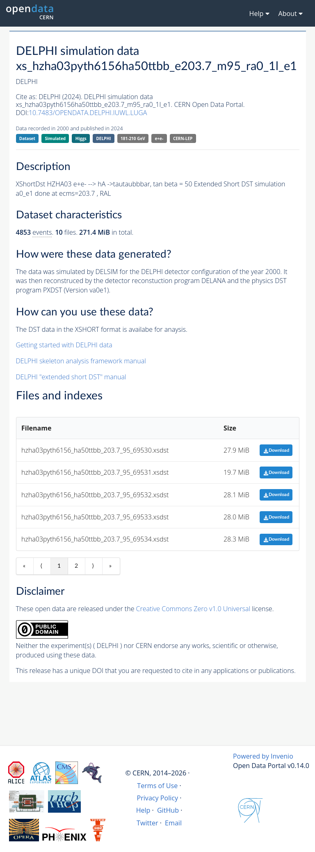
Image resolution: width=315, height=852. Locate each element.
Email (173, 822)
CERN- (182, 139)
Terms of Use (157, 785)
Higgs (81, 138)
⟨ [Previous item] (41, 566)
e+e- (159, 138)
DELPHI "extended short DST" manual (71, 376)
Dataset (27, 138)
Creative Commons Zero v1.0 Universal (193, 608)
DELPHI (103, 138)
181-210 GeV (133, 138)
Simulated (55, 138)
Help (143, 810)
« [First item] (24, 566)
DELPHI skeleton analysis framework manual (81, 360)
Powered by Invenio (263, 756)
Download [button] (276, 450)
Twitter (147, 822)
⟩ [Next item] (93, 566)
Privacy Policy (157, 797)
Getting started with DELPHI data (64, 344)
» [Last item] (110, 566)
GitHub (168, 810)
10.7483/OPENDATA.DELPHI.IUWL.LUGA (88, 112)
